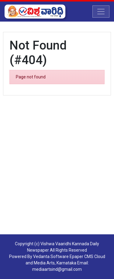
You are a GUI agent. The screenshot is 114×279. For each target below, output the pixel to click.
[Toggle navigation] (100, 11)
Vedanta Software (51, 256)
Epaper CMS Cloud (87, 256)
